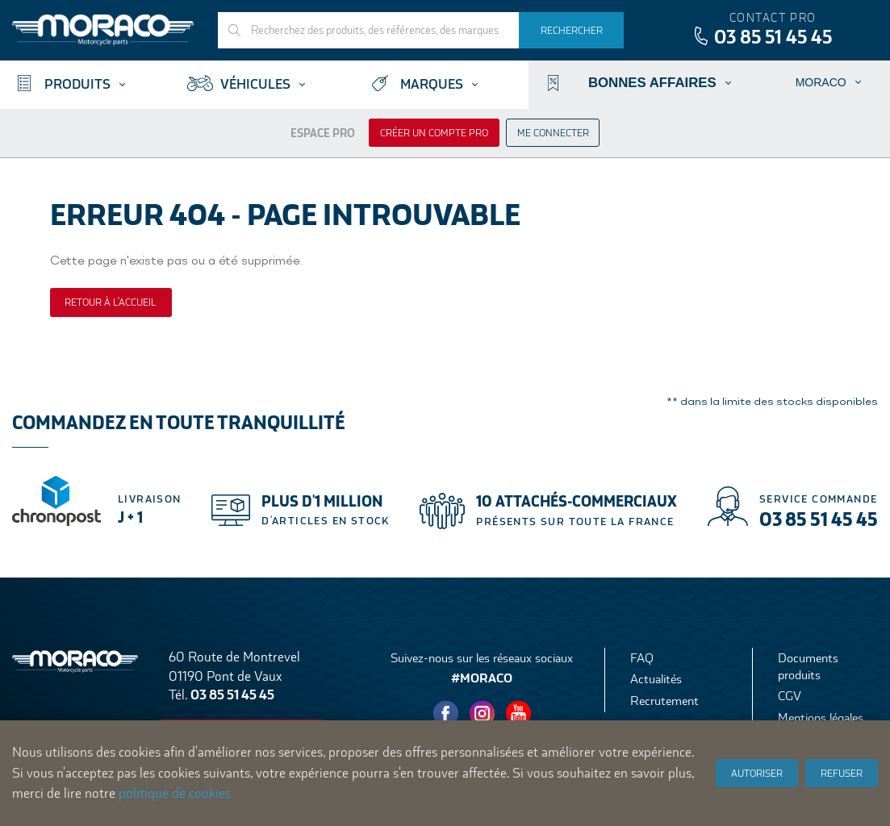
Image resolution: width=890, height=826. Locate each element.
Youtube (519, 714)
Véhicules (255, 84)
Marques (431, 84)
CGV (789, 695)
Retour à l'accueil (111, 302)
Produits (77, 84)
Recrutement (664, 700)
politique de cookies (175, 793)
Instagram (482, 714)
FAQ (642, 657)
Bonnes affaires (652, 82)
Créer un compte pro (434, 133)
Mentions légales (820, 717)
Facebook (446, 714)
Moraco (821, 82)
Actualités (656, 678)
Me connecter (553, 133)
